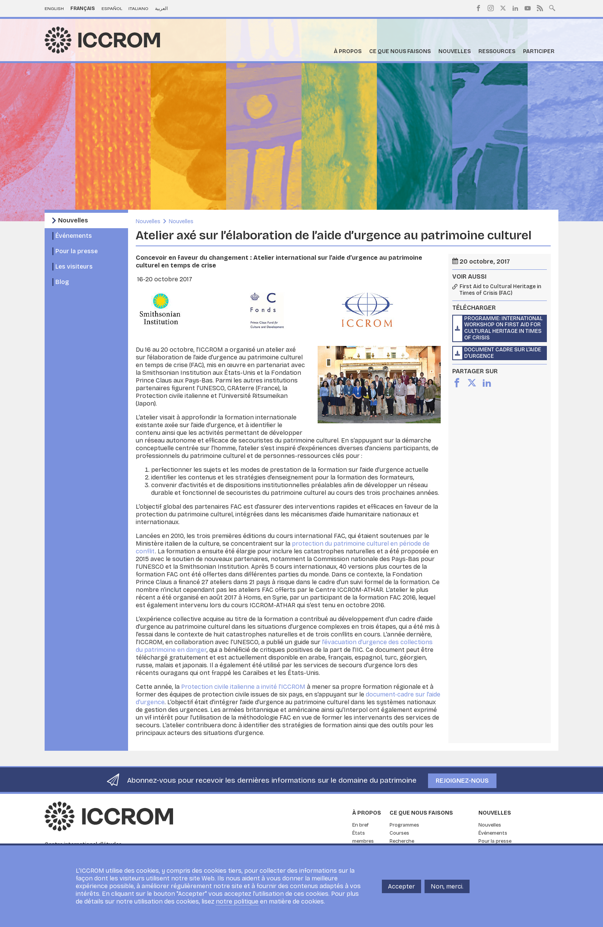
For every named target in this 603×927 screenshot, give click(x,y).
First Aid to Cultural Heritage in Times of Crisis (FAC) (500, 290)
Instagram (491, 8)
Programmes (404, 825)
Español (112, 8)
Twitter (503, 8)
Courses (399, 833)
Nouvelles (454, 51)
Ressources (496, 51)
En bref (360, 825)
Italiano (138, 8)
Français (82, 8)
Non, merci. (447, 886)
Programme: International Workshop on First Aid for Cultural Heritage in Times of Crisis (503, 328)
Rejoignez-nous (462, 780)
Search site (552, 7)
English (54, 8)
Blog (62, 282)
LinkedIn (515, 8)
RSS (540, 8)
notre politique (237, 901)
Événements (73, 235)
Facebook (478, 8)
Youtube (528, 8)
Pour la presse (76, 251)
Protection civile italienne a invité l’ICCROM (243, 686)
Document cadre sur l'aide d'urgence (502, 352)
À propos (347, 51)
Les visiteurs (74, 266)
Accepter (401, 886)
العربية (161, 8)
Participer (539, 51)
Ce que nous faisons (400, 51)
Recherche (402, 841)
